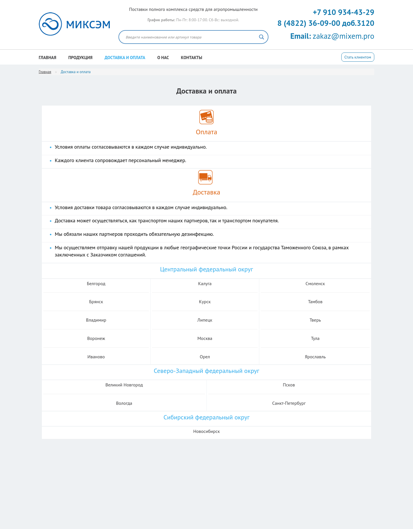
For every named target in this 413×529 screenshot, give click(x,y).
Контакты (191, 57)
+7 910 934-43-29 (343, 12)
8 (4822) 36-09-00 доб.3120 (325, 23)
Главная (47, 57)
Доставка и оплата (125, 57)
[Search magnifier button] (262, 37)
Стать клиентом (357, 57)
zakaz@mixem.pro (332, 36)
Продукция (80, 57)
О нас (163, 57)
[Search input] (191, 37)
